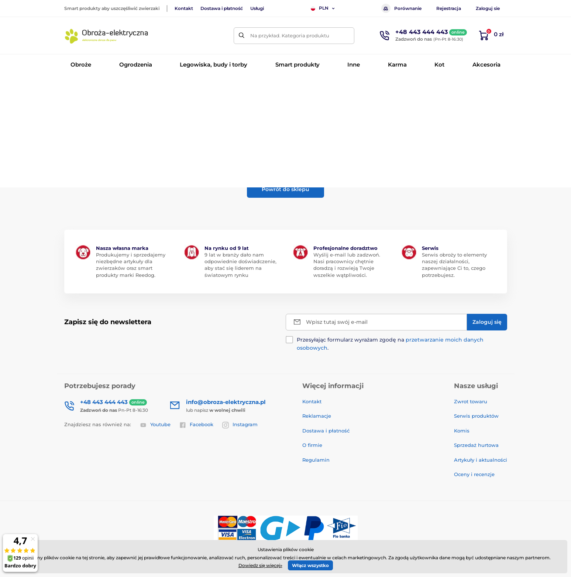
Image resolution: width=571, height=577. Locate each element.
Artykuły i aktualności (480, 460)
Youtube (155, 424)
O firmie (312, 445)
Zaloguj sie (488, 8)
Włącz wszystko (310, 565)
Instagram (240, 424)
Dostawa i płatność (221, 8)
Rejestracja (448, 8)
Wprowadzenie (81, 87)
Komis (461, 431)
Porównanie (401, 8)
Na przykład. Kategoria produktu (289, 35)
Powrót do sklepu (285, 189)
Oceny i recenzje (474, 474)
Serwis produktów (476, 416)
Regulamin (316, 460)
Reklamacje (316, 416)
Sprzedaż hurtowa (476, 445)
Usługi (257, 8)
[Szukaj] (242, 35)
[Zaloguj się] (487, 322)
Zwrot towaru (470, 401)
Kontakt (184, 8)
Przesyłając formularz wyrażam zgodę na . (390, 343)
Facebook (196, 424)
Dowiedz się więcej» (260, 565)
